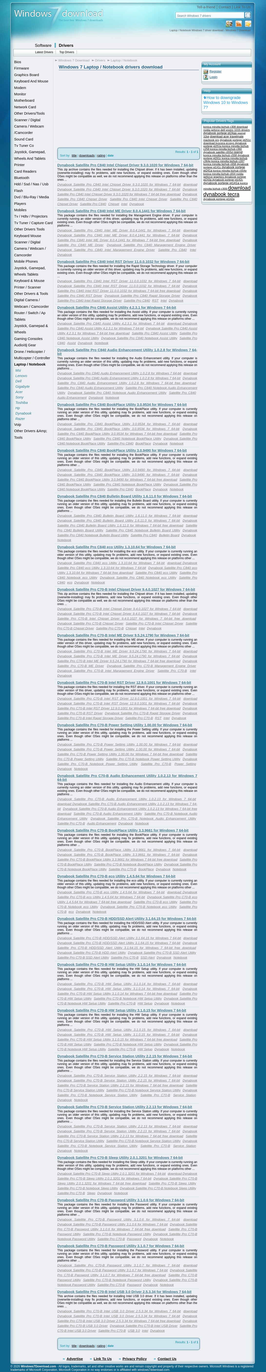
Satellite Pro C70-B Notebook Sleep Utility (87, 1188)
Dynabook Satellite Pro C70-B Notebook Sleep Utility (158, 1188)
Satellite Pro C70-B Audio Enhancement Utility (108, 813)
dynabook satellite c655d (218, 152)
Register (215, 71)
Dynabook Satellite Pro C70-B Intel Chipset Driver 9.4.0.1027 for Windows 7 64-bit (126, 589)
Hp (17, 408)
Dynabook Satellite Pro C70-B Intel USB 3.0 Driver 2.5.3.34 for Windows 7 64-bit (124, 1292)
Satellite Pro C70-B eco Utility (155, 902)
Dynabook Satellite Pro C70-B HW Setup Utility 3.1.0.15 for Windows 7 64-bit (121, 1010)
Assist (71, 343)
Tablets (19, 319)
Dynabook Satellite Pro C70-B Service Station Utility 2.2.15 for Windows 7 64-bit (124, 1056)
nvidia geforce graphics (223, 175)
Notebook (101, 343)
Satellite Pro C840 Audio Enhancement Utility (90, 388)
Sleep (91, 1193)
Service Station (184, 1095)
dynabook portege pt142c (227, 179)
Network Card (25, 107)
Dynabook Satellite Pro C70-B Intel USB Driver (144, 1326)
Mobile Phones (26, 261)
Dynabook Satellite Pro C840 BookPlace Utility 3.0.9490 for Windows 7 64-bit (122, 450)
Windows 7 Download (73, 60)
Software (43, 45)
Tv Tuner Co (24, 146)
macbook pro (211, 140)
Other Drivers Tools (29, 229)
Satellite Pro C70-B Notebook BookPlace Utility (128, 864)
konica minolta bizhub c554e (230, 170)
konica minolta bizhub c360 (226, 149)
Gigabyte (22, 386)
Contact (224, 7)
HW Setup (145, 1003)
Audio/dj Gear (25, 345)
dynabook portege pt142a (219, 199)
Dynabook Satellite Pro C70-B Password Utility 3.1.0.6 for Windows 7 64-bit (120, 1200)
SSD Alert (147, 957)
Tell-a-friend (206, 7)
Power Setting (185, 764)
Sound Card (23, 139)
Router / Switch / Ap (30, 313)
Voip (17, 425)
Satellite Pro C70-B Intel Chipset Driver (154, 623)
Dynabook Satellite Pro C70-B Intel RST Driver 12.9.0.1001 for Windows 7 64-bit (124, 683)
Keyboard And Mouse (31, 81)
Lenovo (21, 376)
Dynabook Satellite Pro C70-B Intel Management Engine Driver (106, 671)
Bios (17, 62)
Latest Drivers (44, 52)
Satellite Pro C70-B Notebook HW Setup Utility (128, 998)
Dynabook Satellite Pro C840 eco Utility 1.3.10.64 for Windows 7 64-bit (116, 547)
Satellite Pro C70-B (110, 628)
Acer (19, 392)
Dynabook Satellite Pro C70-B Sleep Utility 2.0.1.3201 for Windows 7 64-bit (120, 1158)
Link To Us (242, 7)
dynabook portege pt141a (221, 183)
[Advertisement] (85, 107)
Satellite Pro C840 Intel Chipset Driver (138, 199)
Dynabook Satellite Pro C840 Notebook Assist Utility (139, 338)
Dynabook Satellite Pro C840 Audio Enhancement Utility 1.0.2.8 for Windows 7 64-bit (119, 373)
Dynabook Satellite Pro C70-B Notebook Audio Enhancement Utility (143, 818)
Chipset (113, 204)
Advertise (75, 1359)
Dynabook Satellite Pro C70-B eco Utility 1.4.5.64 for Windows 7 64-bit (116, 876)
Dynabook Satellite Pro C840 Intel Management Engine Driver (106, 250)
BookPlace (143, 443)
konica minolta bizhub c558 (220, 155)
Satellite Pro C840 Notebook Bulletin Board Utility (143, 530)
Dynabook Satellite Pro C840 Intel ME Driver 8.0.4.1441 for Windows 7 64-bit (121, 211)
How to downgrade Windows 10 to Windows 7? (225, 102)
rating (101, 155)
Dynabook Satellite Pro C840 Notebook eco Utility (138, 577)
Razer (20, 419)
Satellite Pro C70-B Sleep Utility (172, 1183)
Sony (19, 397)
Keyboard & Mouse (29, 281)
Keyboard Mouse (27, 236)
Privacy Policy (135, 1359)
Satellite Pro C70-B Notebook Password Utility (117, 1234)
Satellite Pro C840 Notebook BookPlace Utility (127, 438)
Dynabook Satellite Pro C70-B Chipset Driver (90, 623)
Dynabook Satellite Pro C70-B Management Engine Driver (151, 666)
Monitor (20, 94)
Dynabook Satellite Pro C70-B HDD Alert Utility (91, 952)
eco (69, 582)
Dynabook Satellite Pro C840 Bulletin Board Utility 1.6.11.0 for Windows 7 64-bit (124, 496)
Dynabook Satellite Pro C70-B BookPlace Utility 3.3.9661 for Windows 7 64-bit (122, 830)
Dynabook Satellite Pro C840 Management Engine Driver (151, 245)
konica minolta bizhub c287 (228, 161)
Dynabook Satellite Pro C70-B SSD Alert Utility (162, 952)
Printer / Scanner (27, 287)
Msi (18, 370)
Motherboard (24, 100)
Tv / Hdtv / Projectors (31, 216)
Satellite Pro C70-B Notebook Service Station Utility (143, 1090)
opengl (238, 152)
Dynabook (23, 413)
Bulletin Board (169, 535)
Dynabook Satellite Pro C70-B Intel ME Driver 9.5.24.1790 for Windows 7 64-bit (123, 635)
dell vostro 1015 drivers (235, 129)
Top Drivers (66, 52)
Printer (19, 165)
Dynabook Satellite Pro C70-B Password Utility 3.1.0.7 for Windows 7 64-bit (120, 1246)
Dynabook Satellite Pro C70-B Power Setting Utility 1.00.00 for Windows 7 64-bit (124, 725)
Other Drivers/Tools (29, 113)
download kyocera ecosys (219, 143)
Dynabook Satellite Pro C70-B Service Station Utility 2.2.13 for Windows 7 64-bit (124, 1107)
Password (134, 1239)
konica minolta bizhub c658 (220, 164)
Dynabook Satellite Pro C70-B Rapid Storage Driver (142, 713)
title (74, 155)
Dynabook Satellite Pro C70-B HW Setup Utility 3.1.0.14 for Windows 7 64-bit (121, 964)
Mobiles (20, 210)
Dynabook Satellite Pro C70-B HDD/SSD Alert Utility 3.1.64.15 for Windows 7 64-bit (126, 919)
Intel (124, 204)
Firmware (21, 68)
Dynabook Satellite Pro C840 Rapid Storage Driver (142, 296)
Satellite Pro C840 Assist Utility (154, 333)
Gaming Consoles (28, 339)
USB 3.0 (134, 1330)
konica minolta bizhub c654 (219, 173)
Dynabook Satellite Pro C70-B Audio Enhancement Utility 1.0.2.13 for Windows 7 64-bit (126, 799)
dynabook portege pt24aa (220, 133)
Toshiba (21, 403)
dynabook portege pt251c (235, 140)
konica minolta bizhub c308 (219, 126)
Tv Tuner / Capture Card (33, 223)
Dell (18, 381)
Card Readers (25, 171)
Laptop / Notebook (30, 364)
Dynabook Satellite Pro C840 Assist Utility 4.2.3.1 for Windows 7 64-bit (116, 307)
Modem (20, 88)
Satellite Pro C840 (93, 204)
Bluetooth (21, 178)
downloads (87, 155)
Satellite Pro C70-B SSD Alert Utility (83, 957)
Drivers (66, 45)
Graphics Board (26, 75)
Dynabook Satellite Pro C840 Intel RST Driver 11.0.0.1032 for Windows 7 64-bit (123, 262)
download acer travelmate (226, 136)
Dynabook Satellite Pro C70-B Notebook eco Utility (138, 907)
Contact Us (167, 1359)
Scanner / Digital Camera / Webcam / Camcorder (30, 248)
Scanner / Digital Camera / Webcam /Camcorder (29, 126)
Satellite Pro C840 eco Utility (156, 573)
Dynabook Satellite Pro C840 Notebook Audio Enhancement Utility (117, 393)
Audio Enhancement (72, 397)
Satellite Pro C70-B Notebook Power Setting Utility (143, 759)
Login (213, 77)
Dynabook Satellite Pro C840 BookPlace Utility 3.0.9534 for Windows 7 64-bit (122, 405)
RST (155, 300)
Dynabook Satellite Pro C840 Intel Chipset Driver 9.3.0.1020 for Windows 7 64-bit (125, 165)
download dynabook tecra (227, 191)
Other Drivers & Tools (31, 294)
